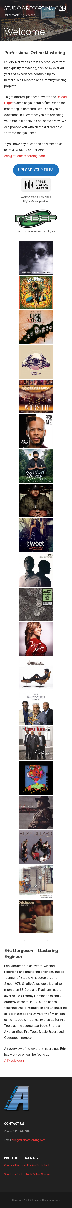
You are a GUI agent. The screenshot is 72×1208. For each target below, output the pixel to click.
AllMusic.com (14, 1060)
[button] (62, 9)
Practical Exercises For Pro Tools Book (27, 1165)
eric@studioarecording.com (24, 156)
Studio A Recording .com (35, 8)
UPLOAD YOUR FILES (36, 170)
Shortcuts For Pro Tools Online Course (27, 1174)
